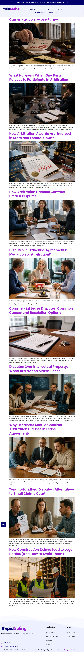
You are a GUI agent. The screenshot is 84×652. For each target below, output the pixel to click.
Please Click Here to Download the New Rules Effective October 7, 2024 (42, 2)
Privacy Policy (71, 636)
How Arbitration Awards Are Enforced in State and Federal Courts (40, 135)
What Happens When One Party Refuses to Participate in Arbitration (38, 77)
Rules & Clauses (35, 9)
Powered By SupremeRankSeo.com (69, 650)
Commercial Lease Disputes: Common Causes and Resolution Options (41, 310)
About (61, 9)
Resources (40, 12)
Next (72, 609)
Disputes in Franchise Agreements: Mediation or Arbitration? (38, 252)
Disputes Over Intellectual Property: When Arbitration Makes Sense (38, 368)
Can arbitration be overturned (34, 19)
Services (50, 9)
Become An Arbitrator (52, 636)
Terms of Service (72, 632)
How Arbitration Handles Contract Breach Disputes (37, 194)
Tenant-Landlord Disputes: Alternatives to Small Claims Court (42, 491)
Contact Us (53, 12)
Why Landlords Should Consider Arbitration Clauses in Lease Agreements (35, 429)
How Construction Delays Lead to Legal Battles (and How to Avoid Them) (41, 551)
